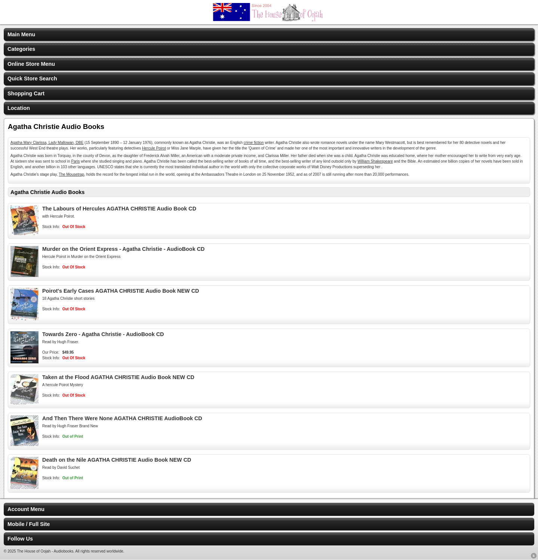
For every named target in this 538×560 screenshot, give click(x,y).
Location (18, 108)
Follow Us (20, 539)
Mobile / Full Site (28, 524)
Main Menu (21, 34)
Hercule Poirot (154, 148)
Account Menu (25, 509)
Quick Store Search (32, 78)
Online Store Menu (31, 64)
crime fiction (254, 143)
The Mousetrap (71, 174)
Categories (21, 49)
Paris (75, 161)
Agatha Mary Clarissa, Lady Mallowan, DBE (47, 143)
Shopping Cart (25, 93)
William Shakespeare (375, 161)
